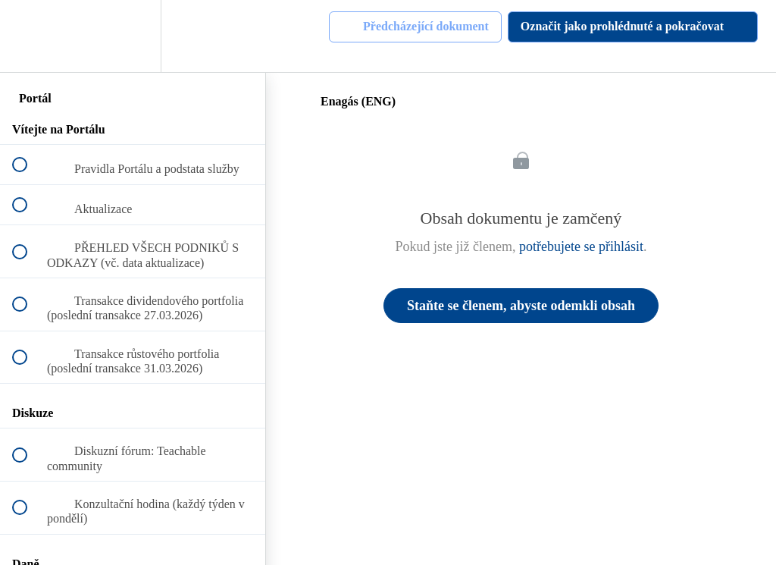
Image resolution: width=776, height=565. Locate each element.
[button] (28, 36)
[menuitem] (133, 36)
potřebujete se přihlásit (581, 246)
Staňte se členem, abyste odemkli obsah (521, 305)
